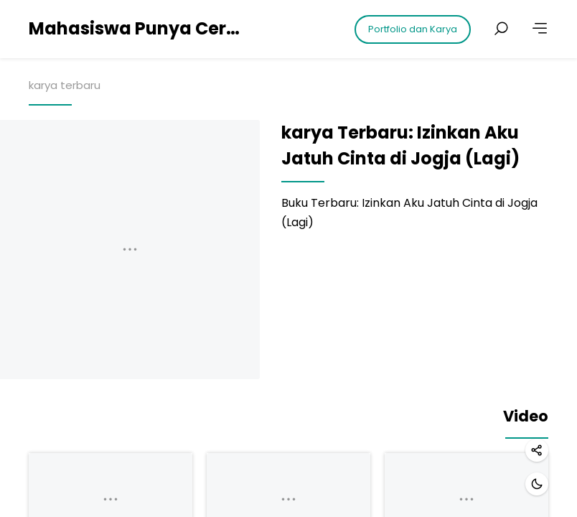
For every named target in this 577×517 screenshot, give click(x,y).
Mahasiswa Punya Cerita (136, 28)
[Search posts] (501, 29)
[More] (539, 29)
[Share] (536, 450)
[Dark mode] (536, 483)
